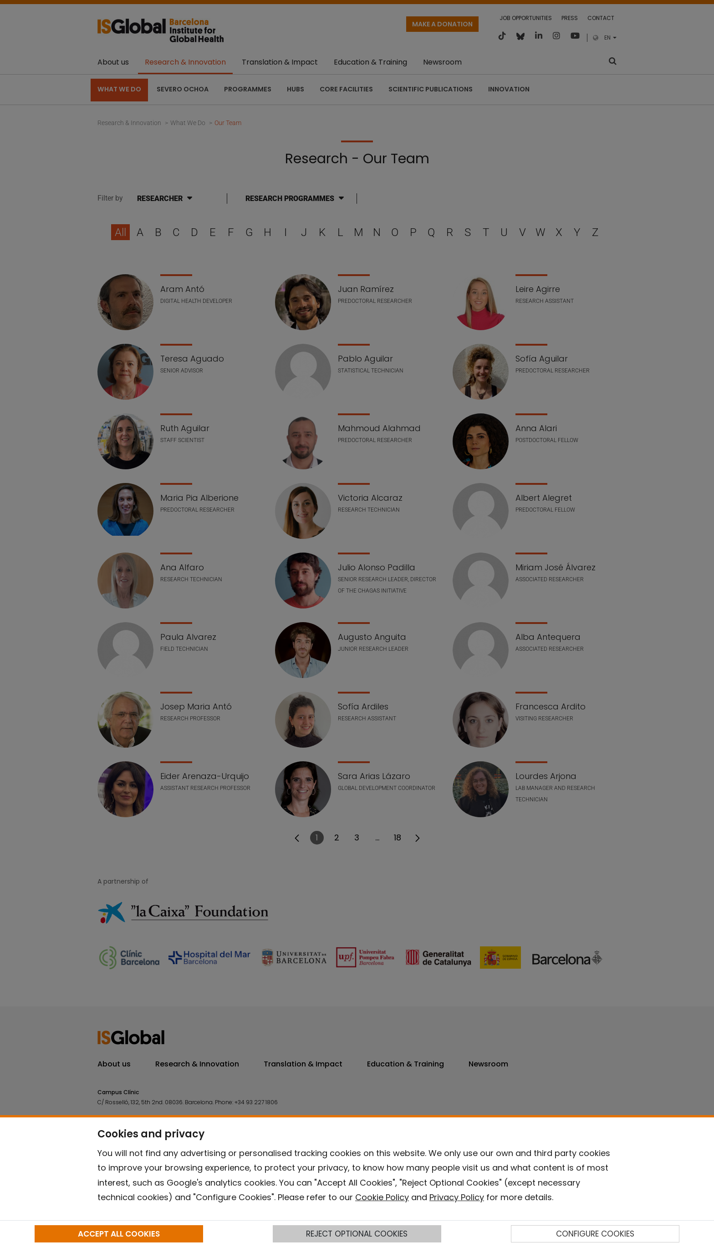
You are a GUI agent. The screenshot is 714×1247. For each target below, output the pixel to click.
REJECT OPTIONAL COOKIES (357, 1233)
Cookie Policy (382, 1197)
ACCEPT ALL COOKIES (119, 1233)
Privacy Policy (456, 1197)
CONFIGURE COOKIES (595, 1233)
